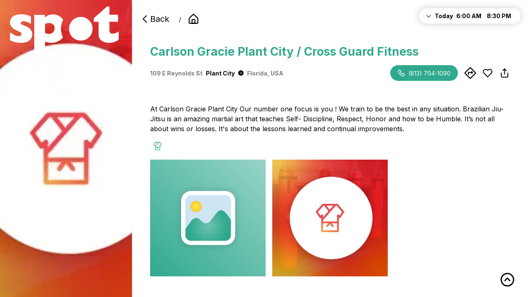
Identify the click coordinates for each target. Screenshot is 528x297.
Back (154, 19)
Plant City (225, 73)
